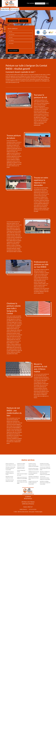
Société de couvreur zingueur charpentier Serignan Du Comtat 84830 (33, 465)
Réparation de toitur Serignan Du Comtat (9, 477)
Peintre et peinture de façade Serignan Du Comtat (11, 464)
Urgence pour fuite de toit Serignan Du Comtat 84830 (22, 478)
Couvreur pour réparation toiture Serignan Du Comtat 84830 (22, 482)
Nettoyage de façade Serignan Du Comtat (21, 467)
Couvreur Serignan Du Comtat (21, 471)
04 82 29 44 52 (5, 9)
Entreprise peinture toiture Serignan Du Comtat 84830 (33, 469)
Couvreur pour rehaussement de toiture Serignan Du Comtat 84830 (45, 478)
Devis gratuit (31, 511)
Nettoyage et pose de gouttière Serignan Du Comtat (10, 473)
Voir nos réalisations (13, 21)
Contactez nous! (23, 21)
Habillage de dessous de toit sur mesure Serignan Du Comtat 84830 (34, 473)
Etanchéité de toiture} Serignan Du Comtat (10, 480)
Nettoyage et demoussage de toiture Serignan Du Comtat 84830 (10, 468)
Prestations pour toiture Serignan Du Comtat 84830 (45, 464)
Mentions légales (38, 511)
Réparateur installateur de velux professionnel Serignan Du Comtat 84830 (45, 473)
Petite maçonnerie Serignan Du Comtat (22, 474)
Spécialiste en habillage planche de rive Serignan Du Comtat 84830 (45, 483)
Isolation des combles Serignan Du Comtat (21, 464)
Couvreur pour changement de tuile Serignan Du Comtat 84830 (45, 468)
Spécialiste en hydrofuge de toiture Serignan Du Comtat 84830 (34, 478)
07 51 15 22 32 (15, 9)
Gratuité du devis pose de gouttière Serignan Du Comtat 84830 (33, 483)
